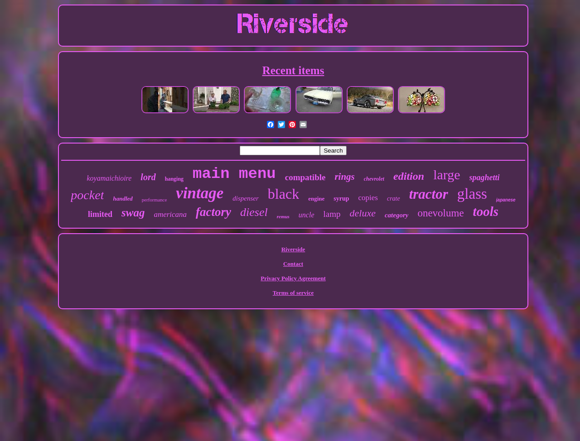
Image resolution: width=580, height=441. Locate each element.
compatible (305, 177)
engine (316, 198)
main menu (234, 173)
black (283, 194)
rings (344, 176)
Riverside (293, 249)
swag (133, 212)
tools (485, 211)
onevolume (440, 213)
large (446, 174)
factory (213, 212)
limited (100, 214)
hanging (174, 179)
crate (393, 198)
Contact (293, 263)
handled (122, 198)
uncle (306, 215)
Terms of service (293, 292)
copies (367, 197)
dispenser (245, 198)
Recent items (293, 70)
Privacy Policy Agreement (293, 278)
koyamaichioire (109, 178)
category (396, 215)
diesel (254, 212)
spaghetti (484, 177)
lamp (332, 214)
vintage (199, 193)
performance (154, 199)
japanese (506, 199)
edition (408, 176)
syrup (341, 198)
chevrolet (374, 179)
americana (170, 214)
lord (147, 177)
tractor (428, 194)
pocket (87, 195)
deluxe (363, 213)
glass (472, 194)
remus (283, 216)
